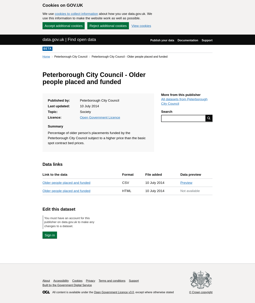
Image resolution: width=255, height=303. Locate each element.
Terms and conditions (112, 280)
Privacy (90, 280)
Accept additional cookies (64, 26)
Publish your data (162, 40)
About (46, 280)
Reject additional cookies (108, 26)
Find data (208, 118)
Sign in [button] (50, 235)
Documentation (188, 40)
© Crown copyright (200, 292)
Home (46, 56)
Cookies (77, 280)
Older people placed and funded (66, 183)
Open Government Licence (100, 117)
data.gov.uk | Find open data (69, 39)
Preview (186, 183)
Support (207, 40)
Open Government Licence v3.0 (114, 292)
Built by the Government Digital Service (67, 285)
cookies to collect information (76, 14)
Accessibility (61, 280)
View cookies (141, 25)
